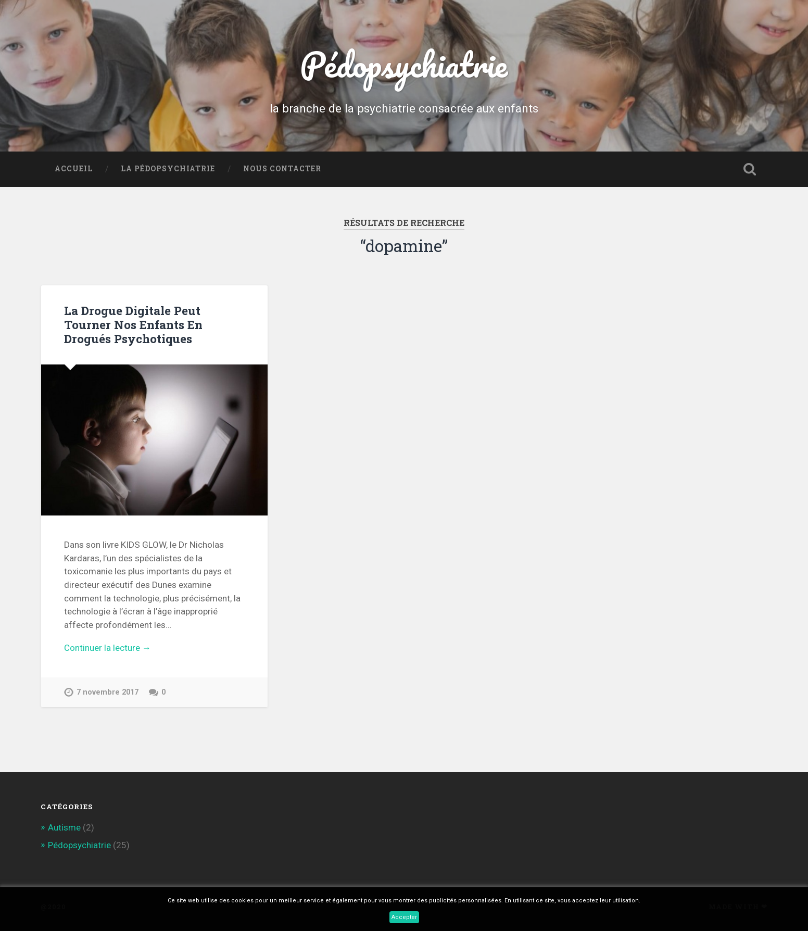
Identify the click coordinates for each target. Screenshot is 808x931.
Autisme (64, 827)
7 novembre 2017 (107, 692)
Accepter (404, 917)
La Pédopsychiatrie (168, 168)
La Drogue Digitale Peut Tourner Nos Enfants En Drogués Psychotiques (133, 324)
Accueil (74, 168)
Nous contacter (282, 168)
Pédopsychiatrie (404, 64)
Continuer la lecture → (107, 648)
